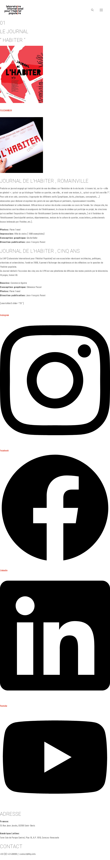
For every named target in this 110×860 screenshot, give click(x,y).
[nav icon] (101, 10)
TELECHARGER (6, 111)
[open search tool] (92, 10)
